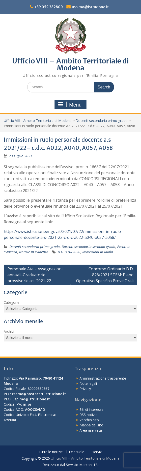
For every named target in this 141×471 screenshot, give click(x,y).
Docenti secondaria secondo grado (88, 246)
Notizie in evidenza (33, 251)
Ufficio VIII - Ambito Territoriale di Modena (38, 120)
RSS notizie (88, 414)
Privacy (85, 388)
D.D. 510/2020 (69, 251)
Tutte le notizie (51, 452)
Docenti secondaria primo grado (102, 120)
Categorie (11, 302)
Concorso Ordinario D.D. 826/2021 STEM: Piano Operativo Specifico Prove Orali (105, 274)
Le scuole (76, 452)
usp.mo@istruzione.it (90, 7)
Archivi (9, 331)
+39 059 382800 (48, 7)
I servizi (96, 452)
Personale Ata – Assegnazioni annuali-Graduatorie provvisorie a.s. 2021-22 (34, 274)
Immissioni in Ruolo (97, 251)
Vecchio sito (89, 419)
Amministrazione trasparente (103, 378)
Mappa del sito (91, 425)
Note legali (88, 383)
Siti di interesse (92, 409)
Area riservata (91, 430)
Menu (70, 105)
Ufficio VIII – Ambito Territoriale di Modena (70, 64)
